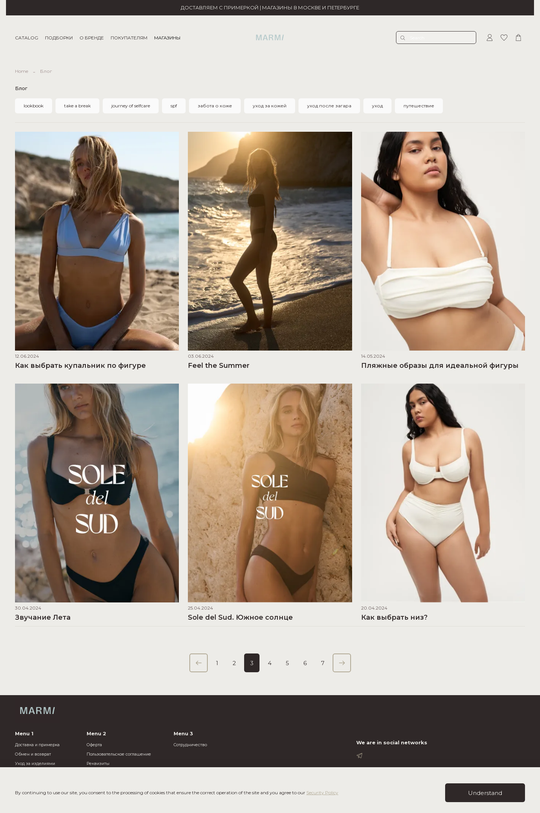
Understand (485, 792)
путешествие (419, 105)
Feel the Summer (218, 365)
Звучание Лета (42, 617)
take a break (77, 105)
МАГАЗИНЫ (167, 38)
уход (377, 105)
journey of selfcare (130, 105)
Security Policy (322, 792)
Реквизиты (98, 763)
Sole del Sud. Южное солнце (240, 617)
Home (21, 71)
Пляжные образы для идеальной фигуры (440, 365)
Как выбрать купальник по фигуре (80, 365)
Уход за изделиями (35, 763)
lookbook (34, 105)
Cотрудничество (190, 744)
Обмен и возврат (33, 754)
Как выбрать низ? (394, 617)
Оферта (94, 744)
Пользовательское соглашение (119, 754)
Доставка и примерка (37, 744)
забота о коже (215, 105)
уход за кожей (269, 105)
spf (174, 105)
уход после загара (329, 105)
